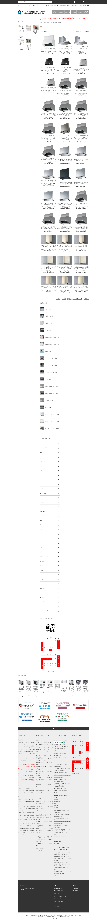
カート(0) (86, 1)
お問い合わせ (73, 5)
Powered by (53, 919)
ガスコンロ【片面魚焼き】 (48, 365)
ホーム (19, 5)
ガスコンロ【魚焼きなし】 (48, 372)
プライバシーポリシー (59, 898)
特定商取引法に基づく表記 (60, 896)
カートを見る (75, 888)
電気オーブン (45, 407)
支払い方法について (58, 888)
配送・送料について (58, 890)
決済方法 (61, 12)
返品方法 (67, 12)
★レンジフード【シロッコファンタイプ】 (50, 22)
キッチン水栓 (45, 309)
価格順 (84, 31)
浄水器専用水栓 (46, 323)
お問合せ (80, 12)
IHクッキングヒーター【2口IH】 (50, 393)
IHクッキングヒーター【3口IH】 (50, 386)
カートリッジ (45, 330)
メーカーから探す (26, 5)
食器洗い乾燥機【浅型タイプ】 (49, 344)
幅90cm (59, 22)
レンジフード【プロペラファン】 (49, 414)
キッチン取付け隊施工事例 (63, 5)
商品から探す (34, 5)
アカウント (77, 1)
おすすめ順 (78, 31)
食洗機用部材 (45, 351)
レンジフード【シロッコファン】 (49, 421)
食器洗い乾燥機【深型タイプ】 (49, 337)
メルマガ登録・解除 (51, 5)
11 (81, 298)
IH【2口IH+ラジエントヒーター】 (49, 400)
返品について (57, 893)
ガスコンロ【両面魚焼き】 (48, 358)
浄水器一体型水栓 (46, 316)
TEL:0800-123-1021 (82, 5)
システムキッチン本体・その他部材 (49, 429)
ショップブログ (57, 904)
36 (85, 298)
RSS (55, 906)
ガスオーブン (45, 379)
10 (78, 298)
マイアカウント (75, 885)
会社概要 (73, 12)
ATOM (58, 906)
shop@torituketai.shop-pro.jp (63, 916)
